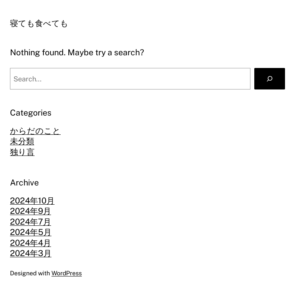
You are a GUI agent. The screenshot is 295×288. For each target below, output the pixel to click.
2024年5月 (30, 232)
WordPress (66, 273)
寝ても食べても (39, 23)
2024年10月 (32, 200)
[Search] (269, 78)
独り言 (22, 152)
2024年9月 (30, 211)
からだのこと (35, 131)
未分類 (22, 141)
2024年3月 (30, 253)
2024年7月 (30, 222)
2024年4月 (30, 243)
